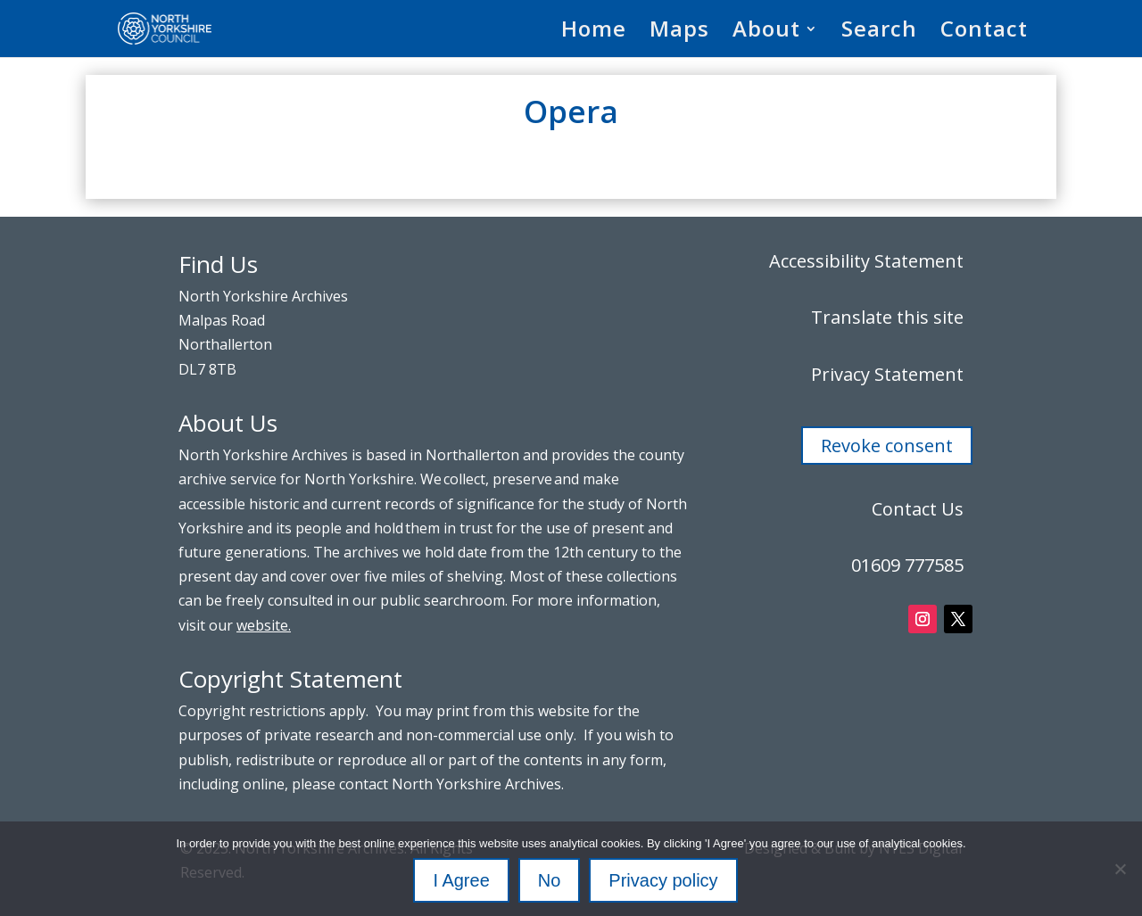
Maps (679, 32)
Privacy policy (662, 880)
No (549, 880)
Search (879, 32)
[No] (1120, 869)
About (766, 32)
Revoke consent (887, 445)
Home (593, 32)
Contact (984, 32)
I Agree (461, 880)
